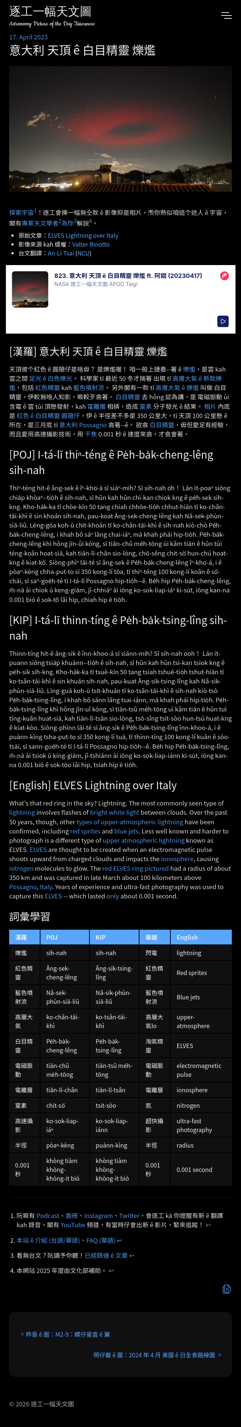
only (113, 895)
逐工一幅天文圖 (50, 12)
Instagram (98, 1215)
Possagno (93, 424)
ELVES (38, 849)
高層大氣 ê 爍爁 (177, 387)
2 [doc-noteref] (60, 221)
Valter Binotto (91, 244)
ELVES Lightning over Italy (83, 235)
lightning (22, 812)
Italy (46, 886)
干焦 (91, 433)
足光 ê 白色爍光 (50, 378)
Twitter (129, 1215)
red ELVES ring (122, 868)
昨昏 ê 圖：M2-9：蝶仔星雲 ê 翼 (68, 1334)
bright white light (114, 812)
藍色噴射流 (88, 387)
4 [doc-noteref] (90, 221)
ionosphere (177, 858)
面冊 (71, 1215)
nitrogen (21, 868)
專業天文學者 (40, 223)
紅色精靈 (47, 387)
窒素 (145, 406)
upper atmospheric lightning (144, 840)
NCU (83, 252)
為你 (67, 223)
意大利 (68, 424)
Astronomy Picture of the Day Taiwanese (52, 24)
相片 (210, 406)
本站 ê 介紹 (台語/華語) (48, 1240)
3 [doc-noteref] (75, 221)
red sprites (85, 830)
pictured (157, 868)
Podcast (47, 1215)
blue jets (126, 830)
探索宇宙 (21, 212)
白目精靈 (128, 396)
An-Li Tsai (61, 252)
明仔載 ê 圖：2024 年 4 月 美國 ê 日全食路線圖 (154, 1354)
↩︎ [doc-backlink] (208, 1224)
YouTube (73, 1224)
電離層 (96, 406)
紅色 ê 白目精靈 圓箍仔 (48, 415)
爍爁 (189, 369)
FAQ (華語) (101, 1240)
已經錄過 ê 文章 (106, 1255)
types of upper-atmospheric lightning (130, 821)
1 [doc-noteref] (35, 210)
